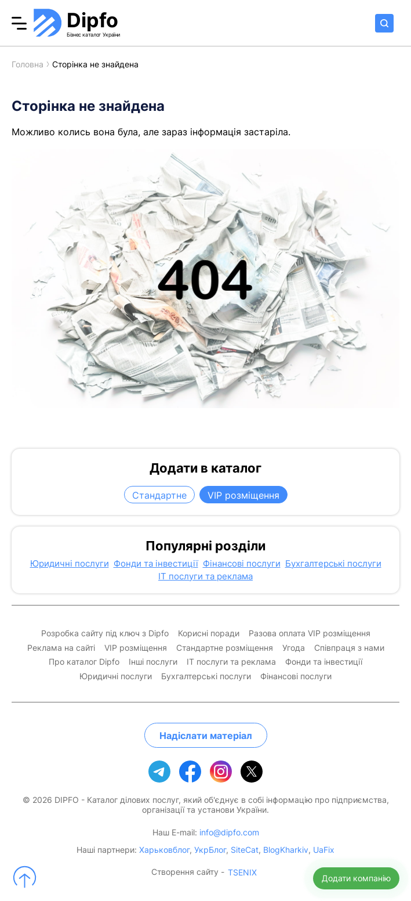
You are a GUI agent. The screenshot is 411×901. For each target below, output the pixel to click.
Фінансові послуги (242, 563)
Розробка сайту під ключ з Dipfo (105, 633)
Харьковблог (164, 850)
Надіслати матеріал (205, 735)
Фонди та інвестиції (156, 563)
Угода (293, 648)
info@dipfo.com (229, 832)
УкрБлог (210, 850)
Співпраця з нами (349, 648)
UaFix (323, 850)
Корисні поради (208, 633)
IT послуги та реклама (205, 576)
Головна (27, 64)
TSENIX (242, 872)
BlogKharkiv (285, 850)
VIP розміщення (243, 495)
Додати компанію (356, 878)
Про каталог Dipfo (84, 661)
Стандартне (159, 495)
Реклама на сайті (61, 648)
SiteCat (245, 850)
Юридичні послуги (69, 563)
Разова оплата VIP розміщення (309, 633)
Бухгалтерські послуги (333, 563)
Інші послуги (153, 661)
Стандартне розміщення (224, 648)
